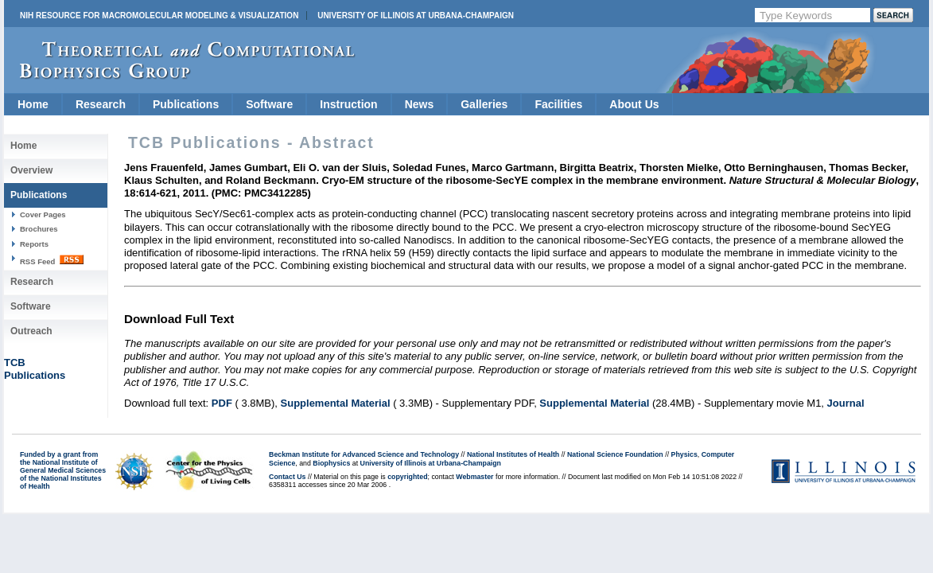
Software (269, 104)
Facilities (558, 104)
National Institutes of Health (513, 454)
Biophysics (331, 463)
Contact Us (287, 477)
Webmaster (474, 477)
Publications (186, 104)
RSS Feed (52, 260)
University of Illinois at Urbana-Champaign (415, 15)
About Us (634, 104)
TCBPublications (34, 369)
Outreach (31, 331)
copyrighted (407, 477)
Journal (846, 403)
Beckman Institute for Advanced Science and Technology (364, 454)
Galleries (484, 104)
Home (33, 104)
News (419, 104)
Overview (31, 170)
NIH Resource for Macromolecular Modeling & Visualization (159, 15)
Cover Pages (43, 214)
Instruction (348, 104)
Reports (34, 244)
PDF (222, 403)
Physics (684, 454)
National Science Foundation (615, 454)
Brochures (39, 228)
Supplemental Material (336, 403)
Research (101, 104)
